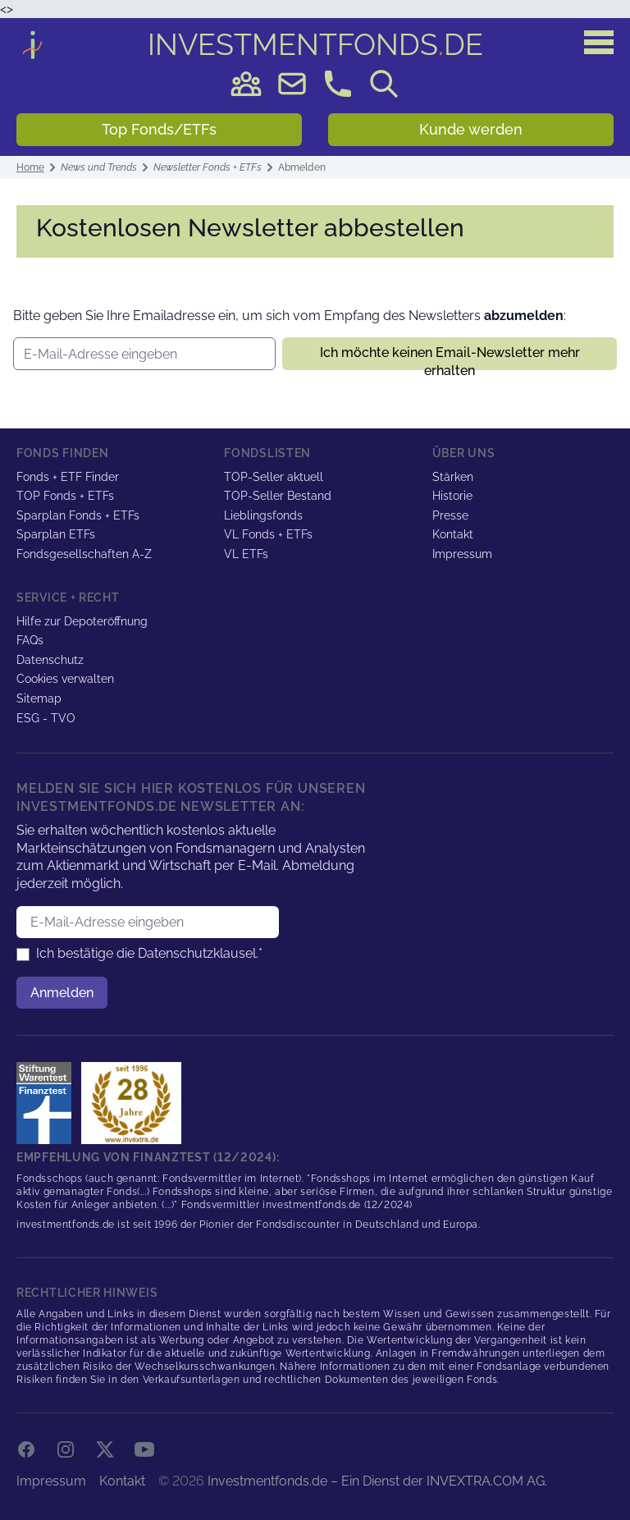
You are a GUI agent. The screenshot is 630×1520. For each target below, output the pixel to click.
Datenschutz (50, 659)
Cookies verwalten (65, 678)
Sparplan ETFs (55, 534)
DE (315, 44)
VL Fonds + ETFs (268, 534)
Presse (450, 515)
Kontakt (452, 534)
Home (30, 167)
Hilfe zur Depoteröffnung (82, 621)
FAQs (29, 640)
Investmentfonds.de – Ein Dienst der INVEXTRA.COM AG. (377, 1481)
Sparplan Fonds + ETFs (77, 515)
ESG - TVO (45, 718)
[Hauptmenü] (599, 42)
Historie (452, 495)
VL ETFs (246, 554)
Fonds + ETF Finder (67, 476)
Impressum (462, 554)
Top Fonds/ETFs (159, 129)
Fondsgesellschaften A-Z (84, 554)
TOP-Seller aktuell (273, 476)
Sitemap (39, 698)
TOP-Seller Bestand (277, 495)
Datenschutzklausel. (198, 953)
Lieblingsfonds (263, 515)
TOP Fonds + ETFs (65, 495)
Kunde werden (471, 129)
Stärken (452, 476)
